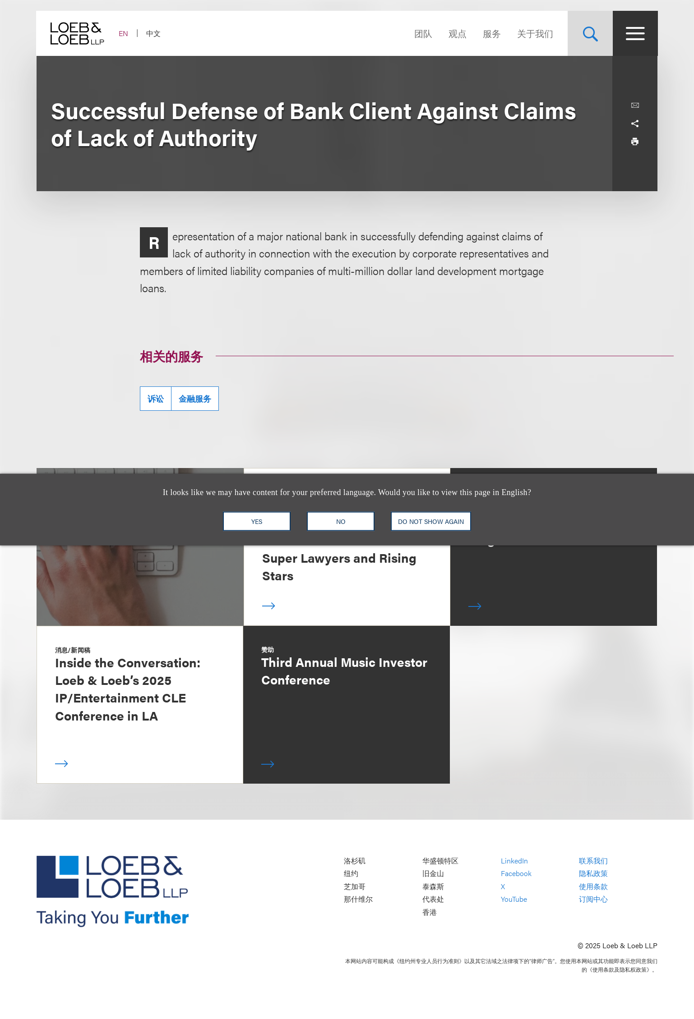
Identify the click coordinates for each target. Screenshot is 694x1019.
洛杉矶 (355, 860)
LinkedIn (514, 860)
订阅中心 (593, 899)
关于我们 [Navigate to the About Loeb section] (535, 33)
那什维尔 (358, 899)
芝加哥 (355, 886)
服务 (491, 33)
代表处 (433, 899)
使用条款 (593, 886)
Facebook (516, 873)
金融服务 (195, 398)
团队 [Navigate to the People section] (423, 33)
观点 (457, 33)
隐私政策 (593, 873)
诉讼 (156, 398)
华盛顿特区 (440, 860)
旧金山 (433, 873)
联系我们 (593, 860)
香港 (429, 912)
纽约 (351, 873)
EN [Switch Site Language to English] (124, 33)
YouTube (514, 899)
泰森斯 (433, 886)
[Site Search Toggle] (589, 33)
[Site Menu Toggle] (634, 33)
